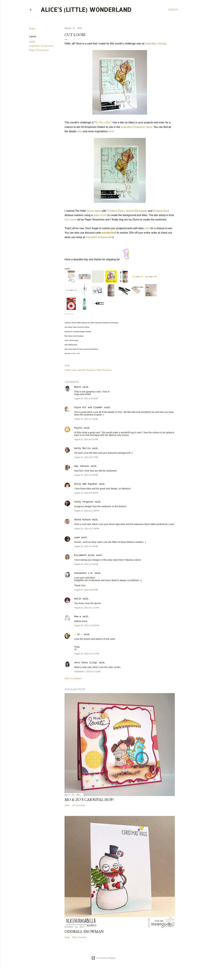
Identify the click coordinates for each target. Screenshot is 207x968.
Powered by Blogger (103, 958)
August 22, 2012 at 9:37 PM (86, 590)
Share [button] (32, 28)
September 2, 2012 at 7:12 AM (87, 671)
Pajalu (78, 428)
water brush (100, 215)
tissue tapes (94, 210)
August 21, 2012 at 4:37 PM (86, 439)
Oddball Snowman (84, 931)
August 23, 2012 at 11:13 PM (86, 608)
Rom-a (77, 616)
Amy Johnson (81, 466)
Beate (77, 387)
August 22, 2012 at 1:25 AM (86, 546)
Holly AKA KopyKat (85, 484)
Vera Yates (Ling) (85, 662)
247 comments (78, 805)
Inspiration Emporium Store (136, 127)
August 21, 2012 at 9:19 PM (86, 493)
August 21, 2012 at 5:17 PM (86, 457)
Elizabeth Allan (84, 555)
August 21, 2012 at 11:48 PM (86, 528)
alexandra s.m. (83, 573)
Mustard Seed (161, 210)
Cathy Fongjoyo (83, 502)
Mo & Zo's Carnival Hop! (89, 799)
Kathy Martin (82, 448)
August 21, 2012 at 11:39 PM (86, 511)
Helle (77, 598)
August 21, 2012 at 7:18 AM (86, 419)
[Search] (173, 10)
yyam (77, 537)
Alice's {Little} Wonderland (86, 9)
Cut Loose (70, 219)
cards (32, 41)
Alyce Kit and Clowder (88, 407)
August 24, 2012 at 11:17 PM (86, 654)
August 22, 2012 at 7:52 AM (86, 564)
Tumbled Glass (115, 210)
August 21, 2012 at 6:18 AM (86, 398)
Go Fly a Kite (102, 122)
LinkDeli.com (69, 314)
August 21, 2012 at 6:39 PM (86, 475)
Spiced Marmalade (136, 210)
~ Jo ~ (78, 634)
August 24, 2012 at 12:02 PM (86, 625)
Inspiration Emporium (41, 45)
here (79, 131)
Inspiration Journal (155, 43)
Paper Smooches (39, 50)
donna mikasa (82, 519)
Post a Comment (73, 679)
